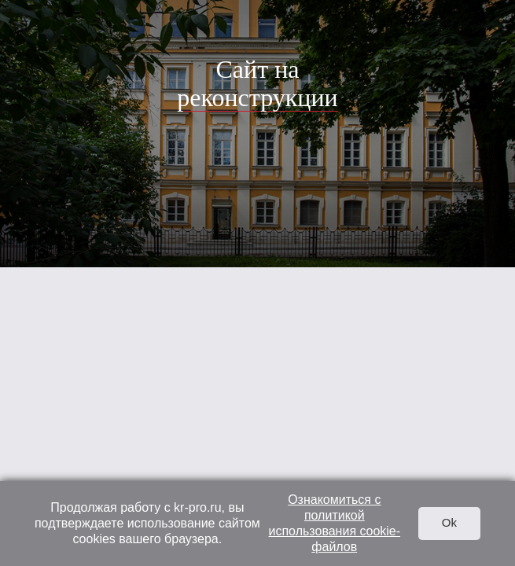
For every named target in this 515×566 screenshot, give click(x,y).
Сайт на (257, 83)
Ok (449, 522)
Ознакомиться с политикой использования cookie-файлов (335, 523)
